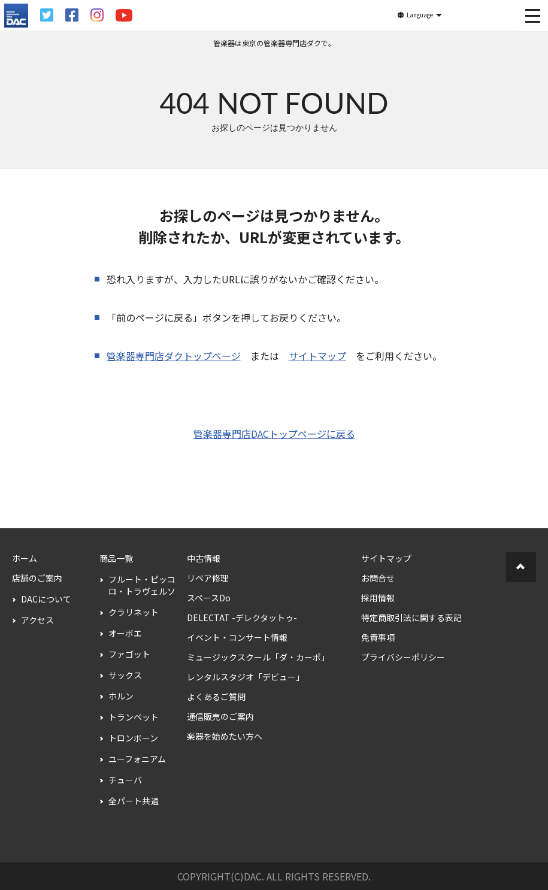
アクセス (37, 620)
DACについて (46, 599)
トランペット (133, 717)
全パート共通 (133, 801)
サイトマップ (317, 356)
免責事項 (378, 637)
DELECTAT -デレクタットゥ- (242, 617)
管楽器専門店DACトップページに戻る (274, 433)
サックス (125, 675)
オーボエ (125, 633)
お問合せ (378, 578)
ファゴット (129, 654)
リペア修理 (208, 578)
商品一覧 (116, 558)
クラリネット (133, 612)
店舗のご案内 (37, 578)
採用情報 (378, 598)
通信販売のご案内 (220, 716)
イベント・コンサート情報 (237, 637)
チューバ (125, 780)
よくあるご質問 (216, 697)
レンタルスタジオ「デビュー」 (245, 677)
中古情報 (203, 558)
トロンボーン (133, 738)
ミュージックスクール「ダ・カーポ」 (258, 657)
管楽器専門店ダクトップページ (174, 356)
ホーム (24, 558)
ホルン (121, 696)
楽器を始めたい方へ (224, 736)
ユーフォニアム (137, 759)
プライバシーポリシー (403, 657)
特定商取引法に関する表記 (411, 617)
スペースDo (209, 598)
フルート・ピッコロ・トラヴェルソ (141, 585)
